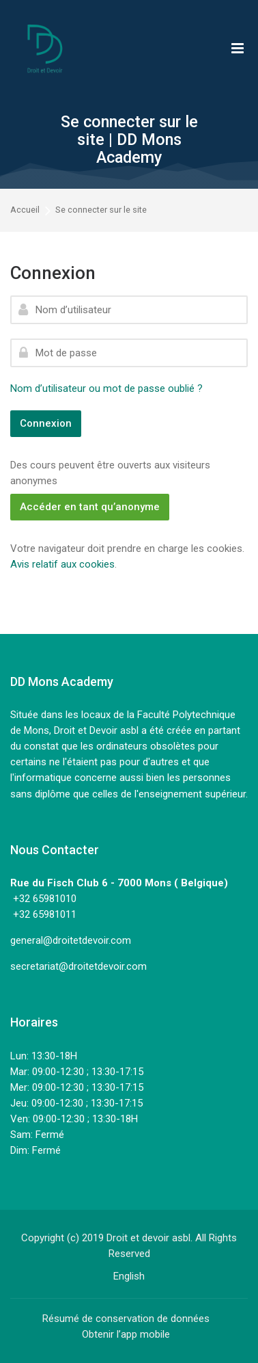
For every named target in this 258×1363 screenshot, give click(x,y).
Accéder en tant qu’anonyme (90, 507)
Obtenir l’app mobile (126, 1334)
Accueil (25, 210)
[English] (129, 1276)
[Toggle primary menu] (237, 48)
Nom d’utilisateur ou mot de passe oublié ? (106, 388)
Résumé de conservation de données (126, 1318)
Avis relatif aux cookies (62, 564)
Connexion (46, 423)
